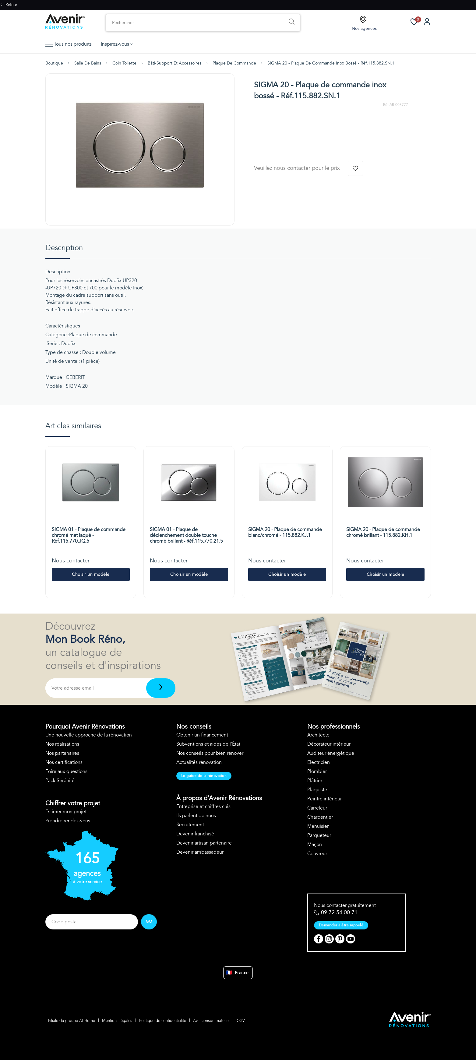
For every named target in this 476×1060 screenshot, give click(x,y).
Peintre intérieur (324, 799)
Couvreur (317, 853)
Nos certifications (64, 762)
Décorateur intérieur (329, 744)
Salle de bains (87, 63)
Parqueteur (319, 835)
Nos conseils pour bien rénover (209, 753)
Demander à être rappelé (341, 925)
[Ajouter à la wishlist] (355, 168)
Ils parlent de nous (196, 815)
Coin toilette (124, 63)
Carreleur (317, 808)
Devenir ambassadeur (200, 852)
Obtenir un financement (202, 735)
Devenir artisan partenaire (204, 843)
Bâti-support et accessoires (174, 63)
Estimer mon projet (65, 811)
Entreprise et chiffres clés (203, 806)
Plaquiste (317, 789)
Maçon (314, 844)
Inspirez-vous (117, 44)
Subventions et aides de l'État (208, 744)
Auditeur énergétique (330, 753)
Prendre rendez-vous (67, 820)
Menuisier (318, 826)
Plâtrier (314, 780)
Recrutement (190, 824)
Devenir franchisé (195, 834)
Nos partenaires (62, 753)
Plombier (317, 771)
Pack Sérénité (60, 780)
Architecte (318, 735)
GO (149, 921)
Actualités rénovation (199, 762)
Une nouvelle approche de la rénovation (88, 735)
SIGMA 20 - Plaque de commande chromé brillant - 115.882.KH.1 (383, 532)
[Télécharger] (160, 688)
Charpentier (320, 817)
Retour (8, 5)
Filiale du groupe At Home (71, 1020)
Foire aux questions (66, 771)
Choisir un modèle (91, 574)
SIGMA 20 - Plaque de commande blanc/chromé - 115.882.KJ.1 (285, 532)
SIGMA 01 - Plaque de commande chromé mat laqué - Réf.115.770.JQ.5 (88, 535)
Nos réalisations (62, 744)
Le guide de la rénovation (204, 775)
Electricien (318, 762)
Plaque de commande (234, 63)
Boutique (54, 63)
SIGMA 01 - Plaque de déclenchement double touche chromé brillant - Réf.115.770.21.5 (186, 535)
